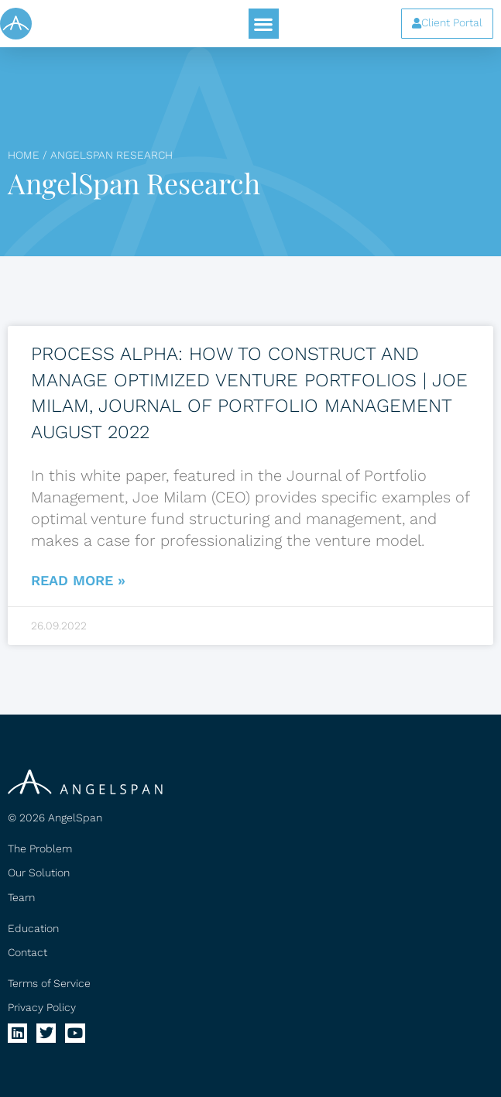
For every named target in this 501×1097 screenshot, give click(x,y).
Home (23, 155)
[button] (264, 24)
